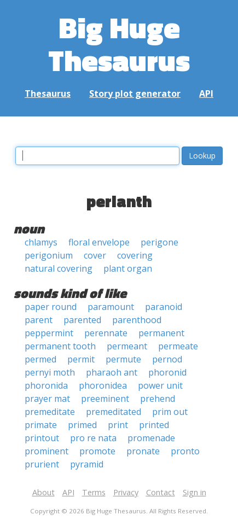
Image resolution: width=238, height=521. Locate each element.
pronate (143, 451)
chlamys (41, 242)
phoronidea (103, 385)
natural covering (58, 268)
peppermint (49, 333)
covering (135, 255)
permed (40, 359)
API (206, 93)
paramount (111, 307)
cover (95, 255)
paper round (51, 307)
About (43, 492)
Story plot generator (135, 93)
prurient (42, 464)
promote (97, 451)
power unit (160, 385)
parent (39, 320)
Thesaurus (48, 93)
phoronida (46, 385)
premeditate (50, 412)
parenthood (136, 320)
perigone (159, 242)
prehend (157, 399)
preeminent (105, 399)
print (118, 425)
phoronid (167, 372)
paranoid (163, 307)
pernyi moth (50, 372)
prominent (46, 451)
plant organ (127, 268)
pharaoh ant (111, 372)
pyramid (86, 464)
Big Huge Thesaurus (119, 43)
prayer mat (47, 399)
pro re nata (93, 438)
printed (154, 425)
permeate (178, 346)
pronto (185, 451)
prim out (170, 412)
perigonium (49, 255)
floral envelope (99, 242)
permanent (161, 333)
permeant (127, 346)
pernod (167, 359)
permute (123, 359)
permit (81, 359)
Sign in (194, 492)
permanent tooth (60, 346)
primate (41, 425)
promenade (151, 438)
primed (82, 425)
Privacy (125, 492)
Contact (160, 492)
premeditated (113, 412)
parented (82, 320)
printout (42, 438)
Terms (94, 492)
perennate (105, 333)
